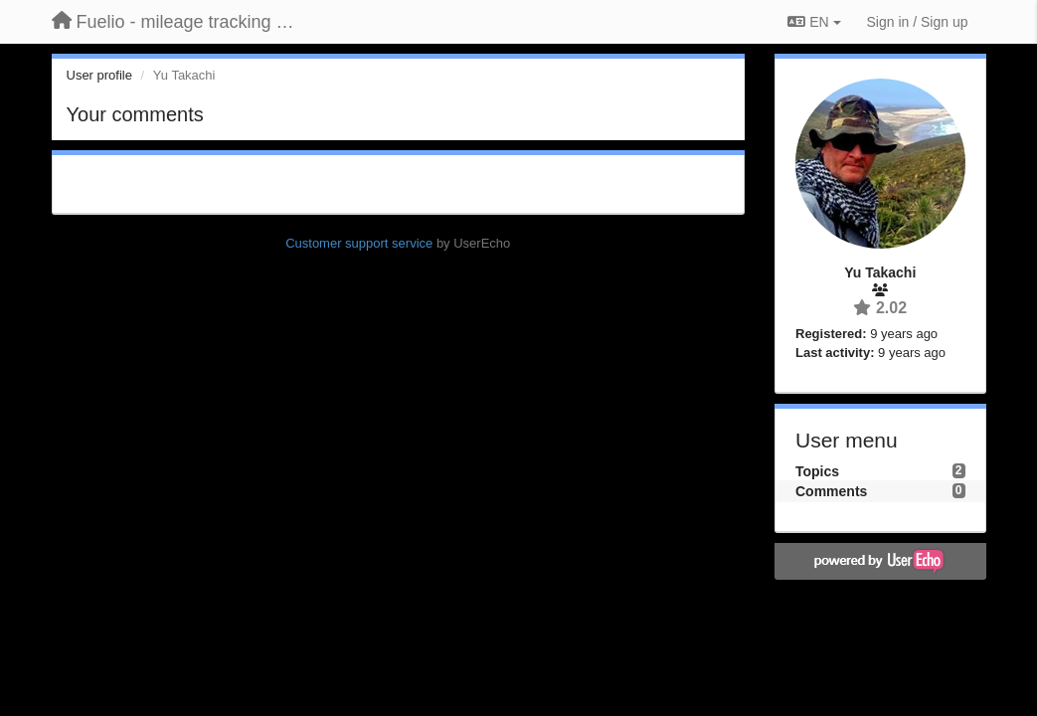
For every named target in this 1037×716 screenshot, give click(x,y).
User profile (99, 75)
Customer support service (358, 243)
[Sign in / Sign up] (917, 22)
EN (813, 22)
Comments (831, 491)
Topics (817, 471)
